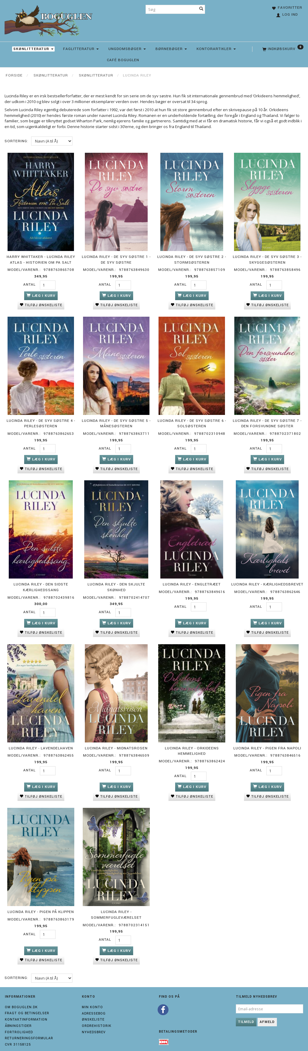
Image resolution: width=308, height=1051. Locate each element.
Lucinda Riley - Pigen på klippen (41, 904)
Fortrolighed (19, 1023)
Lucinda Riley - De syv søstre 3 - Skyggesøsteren (267, 258)
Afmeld (267, 1013)
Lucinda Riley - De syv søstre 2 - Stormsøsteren (191, 258)
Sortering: (16, 141)
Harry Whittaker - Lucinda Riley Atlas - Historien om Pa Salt (41, 258)
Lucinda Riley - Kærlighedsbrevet (267, 579)
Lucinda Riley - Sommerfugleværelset (116, 907)
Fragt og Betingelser (27, 1004)
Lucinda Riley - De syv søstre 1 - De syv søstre (116, 258)
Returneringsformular (29, 1029)
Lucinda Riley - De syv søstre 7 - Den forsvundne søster (267, 420)
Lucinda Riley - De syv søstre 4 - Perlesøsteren (41, 420)
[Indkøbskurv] (282, 49)
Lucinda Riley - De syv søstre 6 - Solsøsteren (192, 420)
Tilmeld (246, 1013)
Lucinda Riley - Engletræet (192, 579)
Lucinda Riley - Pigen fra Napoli (267, 742)
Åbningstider (18, 1017)
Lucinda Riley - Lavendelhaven (41, 742)
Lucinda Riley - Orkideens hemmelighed (192, 744)
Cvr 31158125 (18, 1036)
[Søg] (201, 9)
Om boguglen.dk (21, 998)
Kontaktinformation (26, 1011)
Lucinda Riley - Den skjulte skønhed (116, 582)
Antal (30, 283)
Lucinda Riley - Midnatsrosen (116, 742)
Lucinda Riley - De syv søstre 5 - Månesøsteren (116, 420)
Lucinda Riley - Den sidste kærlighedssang (41, 582)
